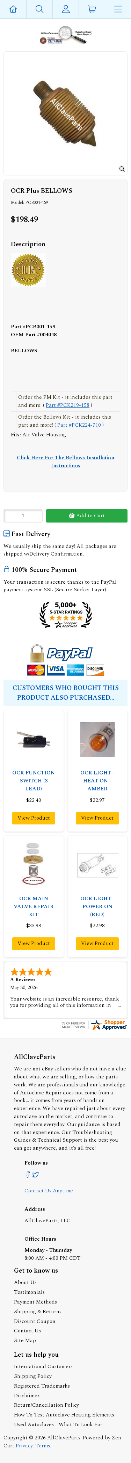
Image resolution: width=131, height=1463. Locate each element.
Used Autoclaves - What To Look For (58, 1424)
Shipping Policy (33, 1376)
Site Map (25, 1340)
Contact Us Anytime (48, 1190)
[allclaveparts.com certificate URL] (94, 1029)
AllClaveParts (63, 1437)
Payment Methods (35, 1301)
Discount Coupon (35, 1321)
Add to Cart (87, 516)
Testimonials (29, 1292)
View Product (33, 818)
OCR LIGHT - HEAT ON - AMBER (97, 781)
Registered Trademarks (42, 1385)
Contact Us (27, 1330)
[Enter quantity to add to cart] (23, 516)
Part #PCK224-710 (78, 425)
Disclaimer (26, 1395)
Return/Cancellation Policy (46, 1404)
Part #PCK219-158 (67, 405)
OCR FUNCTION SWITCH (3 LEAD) (33, 781)
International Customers (43, 1366)
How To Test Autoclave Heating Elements (64, 1414)
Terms (42, 1445)
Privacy (24, 1445)
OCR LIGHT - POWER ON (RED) (97, 907)
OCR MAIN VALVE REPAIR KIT (34, 907)
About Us (25, 1282)
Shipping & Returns (37, 1311)
